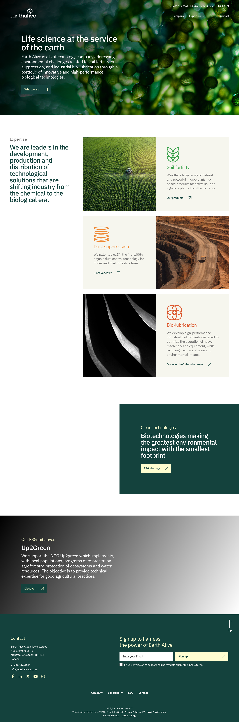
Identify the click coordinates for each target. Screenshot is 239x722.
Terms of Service (151, 712)
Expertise (196, 16)
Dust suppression (113, 246)
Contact (224, 16)
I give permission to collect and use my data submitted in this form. (163, 665)
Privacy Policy (132, 712)
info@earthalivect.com (201, 6)
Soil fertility (179, 167)
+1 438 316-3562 (179, 6)
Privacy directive (110, 715)
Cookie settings (129, 715)
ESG (212, 16)
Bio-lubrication (183, 324)
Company (178, 16)
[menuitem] (219, 6)
